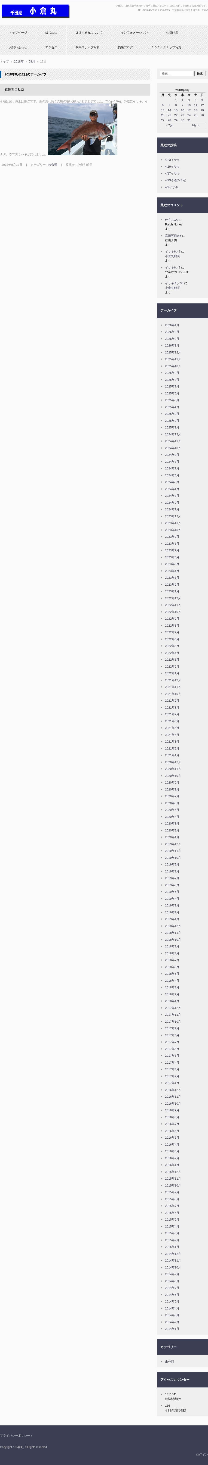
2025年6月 (172, 393)
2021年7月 (172, 714)
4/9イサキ (171, 187)
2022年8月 (172, 625)
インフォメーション (134, 32)
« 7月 (169, 125)
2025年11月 (173, 359)
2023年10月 (173, 530)
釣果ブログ (125, 47)
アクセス (51, 47)
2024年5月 (172, 482)
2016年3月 (172, 1151)
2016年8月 (172, 1117)
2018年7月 (172, 960)
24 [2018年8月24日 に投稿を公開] (189, 115)
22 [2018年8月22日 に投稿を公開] (175, 115)
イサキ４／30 (174, 283)
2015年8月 (172, 1199)
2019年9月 (172, 864)
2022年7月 (172, 632)
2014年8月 (172, 1281)
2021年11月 (173, 687)
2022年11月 (173, 605)
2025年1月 (172, 427)
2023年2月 (172, 584)
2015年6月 (172, 1213)
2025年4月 (172, 407)
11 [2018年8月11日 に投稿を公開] (195, 105)
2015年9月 (172, 1192)
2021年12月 (173, 680)
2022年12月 (173, 598)
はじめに (51, 32)
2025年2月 (172, 420)
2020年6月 (172, 803)
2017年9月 (172, 1028)
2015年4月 (172, 1226)
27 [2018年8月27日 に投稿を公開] (162, 120)
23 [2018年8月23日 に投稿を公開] (182, 115)
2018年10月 (173, 939)
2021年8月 (172, 707)
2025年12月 (173, 352)
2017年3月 (172, 1069)
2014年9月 (172, 1274)
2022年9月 (172, 618)
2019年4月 (172, 898)
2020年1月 (172, 837)
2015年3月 (172, 1233)
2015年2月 (172, 1240)
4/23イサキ (172, 160)
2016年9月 (172, 1110)
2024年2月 (172, 502)
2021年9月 (172, 700)
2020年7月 (172, 796)
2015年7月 (172, 1206)
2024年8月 (172, 461)
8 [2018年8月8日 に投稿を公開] (176, 105)
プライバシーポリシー (15, 1435)
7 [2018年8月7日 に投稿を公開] (169, 105)
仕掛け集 (172, 32)
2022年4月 (172, 653)
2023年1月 (172, 591)
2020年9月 (172, 782)
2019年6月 (172, 885)
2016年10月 (173, 1103)
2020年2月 (172, 830)
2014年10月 (173, 1267)
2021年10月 (173, 694)
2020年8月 (172, 789)
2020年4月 (172, 816)
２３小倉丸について (89, 32)
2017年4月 (172, 1062)
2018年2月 (172, 994)
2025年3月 (172, 413)
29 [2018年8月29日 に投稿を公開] (175, 120)
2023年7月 (172, 550)
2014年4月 (172, 1308)
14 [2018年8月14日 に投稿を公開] (169, 110)
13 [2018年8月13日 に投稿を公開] (162, 110)
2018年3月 (172, 987)
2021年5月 (172, 728)
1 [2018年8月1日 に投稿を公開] (176, 100)
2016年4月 (172, 1144)
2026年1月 (172, 345)
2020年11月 (173, 769)
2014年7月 (172, 1288)
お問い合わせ (18, 47)
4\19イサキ (172, 166)
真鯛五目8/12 (14, 89)
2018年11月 (173, 932)
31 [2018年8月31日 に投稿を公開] (189, 120)
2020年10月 (173, 776)
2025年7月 (172, 386)
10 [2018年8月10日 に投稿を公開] (189, 105)
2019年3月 (172, 905)
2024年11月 (173, 441)
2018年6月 (172, 967)
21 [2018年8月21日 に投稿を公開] (169, 115)
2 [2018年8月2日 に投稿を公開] (182, 100)
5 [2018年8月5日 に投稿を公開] (202, 100)
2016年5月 (172, 1137)
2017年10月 (173, 1021)
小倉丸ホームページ (15, 21)
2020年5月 (172, 810)
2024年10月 (173, 448)
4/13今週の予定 (175, 180)
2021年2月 (172, 748)
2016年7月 (172, 1124)
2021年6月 (172, 721)
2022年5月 (172, 646)
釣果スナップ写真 (88, 47)
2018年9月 (172, 946)
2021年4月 (172, 735)
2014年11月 (173, 1260)
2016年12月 (173, 1090)
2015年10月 (173, 1185)
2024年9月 (172, 454)
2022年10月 (173, 612)
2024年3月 (172, 495)
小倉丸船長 (172, 256)
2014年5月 (172, 1301)
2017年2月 (172, 1076)
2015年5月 (172, 1219)
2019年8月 (172, 871)
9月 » (195, 125)
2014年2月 (172, 1322)
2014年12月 (173, 1254)
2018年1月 (172, 1001)
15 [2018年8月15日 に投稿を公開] (175, 110)
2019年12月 (173, 844)
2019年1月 (172, 919)
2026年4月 (172, 325)
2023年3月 (172, 577)
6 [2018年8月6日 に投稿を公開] (163, 105)
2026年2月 (172, 338)
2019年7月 (172, 878)
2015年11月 (173, 1178)
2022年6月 (172, 639)
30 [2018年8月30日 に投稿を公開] (182, 120)
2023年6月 (172, 557)
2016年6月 (172, 1131)
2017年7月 (172, 1042)
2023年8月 (172, 543)
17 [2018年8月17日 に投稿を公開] (189, 110)
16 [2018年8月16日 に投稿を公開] (182, 110)
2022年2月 (172, 666)
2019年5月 (172, 891)
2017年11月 (173, 1014)
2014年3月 (172, 1315)
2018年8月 (172, 953)
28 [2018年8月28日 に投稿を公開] (169, 120)
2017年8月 (172, 1035)
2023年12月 (173, 516)
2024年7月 (172, 468)
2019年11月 (173, 851)
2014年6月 (172, 1294)
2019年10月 (173, 857)
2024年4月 (172, 489)
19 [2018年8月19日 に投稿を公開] (202, 110)
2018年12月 (173, 926)
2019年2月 (172, 912)
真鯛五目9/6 (173, 235)
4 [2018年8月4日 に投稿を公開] (195, 100)
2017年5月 (172, 1055)
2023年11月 (173, 523)
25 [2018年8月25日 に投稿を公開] (195, 115)
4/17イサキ (172, 173)
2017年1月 (172, 1083)
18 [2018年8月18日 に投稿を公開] (195, 110)
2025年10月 (173, 366)
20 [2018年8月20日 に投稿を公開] (162, 115)
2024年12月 (173, 434)
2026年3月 (172, 332)
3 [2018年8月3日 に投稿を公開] (189, 100)
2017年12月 (173, 1008)
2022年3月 (172, 659)
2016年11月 (173, 1096)
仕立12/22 (172, 220)
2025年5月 (172, 400)
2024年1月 (172, 509)
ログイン (202, 1454)
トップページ (18, 32)
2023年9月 (172, 536)
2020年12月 (173, 762)
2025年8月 (172, 379)
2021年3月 (172, 741)
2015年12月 (173, 1172)
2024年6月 (172, 475)
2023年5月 (172, 564)
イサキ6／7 (172, 251)
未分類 (52, 164)
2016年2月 (172, 1158)
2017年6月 (172, 1049)
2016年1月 (172, 1165)
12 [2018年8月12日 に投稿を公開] (202, 105)
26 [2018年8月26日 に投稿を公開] (202, 115)
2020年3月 (172, 823)
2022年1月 (172, 673)
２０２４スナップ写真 (166, 47)
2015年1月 (172, 1247)
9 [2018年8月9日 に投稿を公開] (182, 105)
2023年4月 (172, 571)
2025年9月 (172, 373)
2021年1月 (172, 755)
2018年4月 (172, 980)
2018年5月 (172, 973)
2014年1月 (172, 1329)
